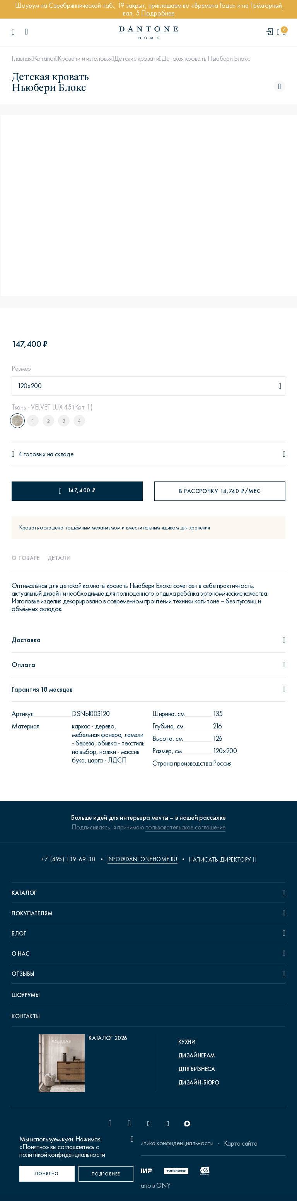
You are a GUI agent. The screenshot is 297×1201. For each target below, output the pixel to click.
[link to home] (148, 32)
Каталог (44, 58)
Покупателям (32, 913)
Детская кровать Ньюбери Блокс (206, 58)
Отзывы (23, 973)
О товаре (26, 558)
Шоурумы (25, 995)
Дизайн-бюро (198, 1082)
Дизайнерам (196, 1055)
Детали (59, 558)
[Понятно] (47, 1174)
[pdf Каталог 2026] (83, 1065)
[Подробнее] (106, 1174)
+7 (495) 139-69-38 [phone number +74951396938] (68, 859)
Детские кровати (136, 58)
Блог (19, 933)
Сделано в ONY (148, 1185)
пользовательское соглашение (185, 827)
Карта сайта (240, 1143)
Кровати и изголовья (84, 58)
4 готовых (32, 454)
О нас (20, 953)
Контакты (26, 1016)
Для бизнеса (196, 1069)
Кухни (187, 1041)
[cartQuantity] (284, 32)
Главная (21, 58)
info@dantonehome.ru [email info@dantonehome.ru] (143, 859)
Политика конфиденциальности (171, 1143)
